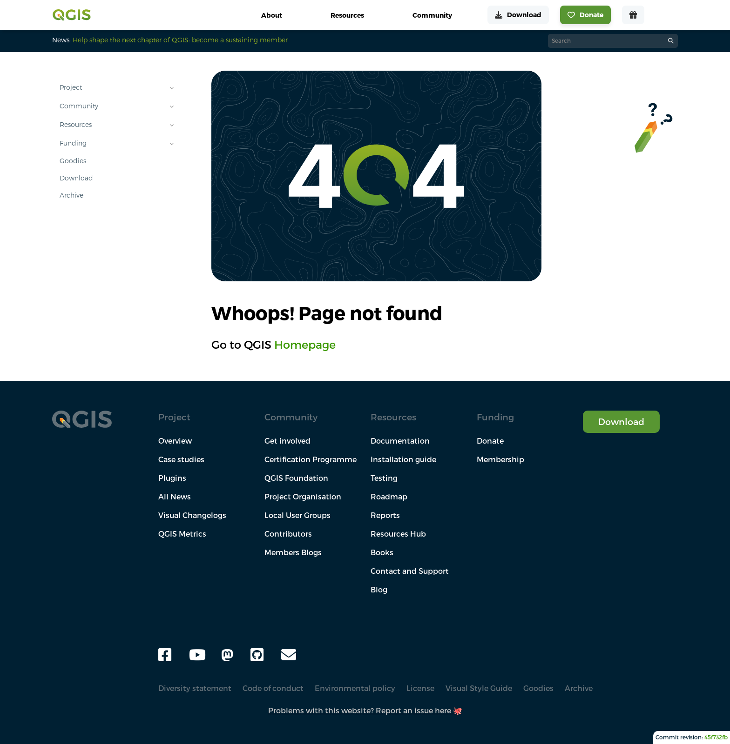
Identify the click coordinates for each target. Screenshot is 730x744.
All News (174, 496)
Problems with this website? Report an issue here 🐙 (365, 710)
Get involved (287, 441)
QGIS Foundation (296, 478)
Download (76, 178)
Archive (71, 195)
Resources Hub (398, 534)
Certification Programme (310, 459)
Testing (384, 478)
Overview (175, 441)
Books (382, 552)
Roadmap (389, 496)
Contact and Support (410, 571)
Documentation (400, 441)
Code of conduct (273, 688)
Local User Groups (297, 515)
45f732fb (716, 737)
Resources (76, 124)
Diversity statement (194, 688)
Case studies (181, 459)
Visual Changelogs (192, 515)
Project (71, 87)
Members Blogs (293, 552)
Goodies (73, 161)
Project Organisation (302, 496)
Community (79, 106)
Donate (490, 441)
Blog (379, 589)
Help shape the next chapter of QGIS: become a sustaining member (180, 40)
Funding (73, 143)
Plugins (172, 478)
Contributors (288, 534)
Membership (500, 459)
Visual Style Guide (479, 688)
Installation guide (403, 459)
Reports (385, 515)
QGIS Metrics (182, 534)
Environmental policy (355, 688)
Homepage (305, 344)
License (420, 688)
